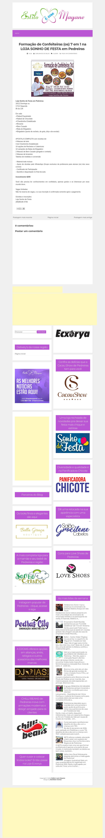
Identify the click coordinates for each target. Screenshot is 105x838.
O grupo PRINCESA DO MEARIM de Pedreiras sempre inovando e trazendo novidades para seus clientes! (77, 689)
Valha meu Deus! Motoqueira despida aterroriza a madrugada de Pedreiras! (77, 756)
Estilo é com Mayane (58, 778)
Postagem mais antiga (83, 217)
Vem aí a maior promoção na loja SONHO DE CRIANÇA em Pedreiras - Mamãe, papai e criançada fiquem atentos (75, 655)
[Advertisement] (37, 289)
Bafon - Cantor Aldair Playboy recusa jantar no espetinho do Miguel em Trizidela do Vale (76, 639)
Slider (55, 53)
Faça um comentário (69, 53)
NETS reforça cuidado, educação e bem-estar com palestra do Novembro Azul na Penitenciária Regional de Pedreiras (77, 740)
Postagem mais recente (22, 217)
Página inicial (53, 217)
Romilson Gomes (56, 779)
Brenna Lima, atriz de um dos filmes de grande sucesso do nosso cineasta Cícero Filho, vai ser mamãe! (76, 672)
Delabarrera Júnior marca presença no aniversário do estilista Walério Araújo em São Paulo (76, 607)
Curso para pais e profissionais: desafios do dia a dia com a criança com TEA (76, 724)
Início (17, 33)
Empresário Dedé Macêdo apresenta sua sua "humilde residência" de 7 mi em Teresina (76, 624)
